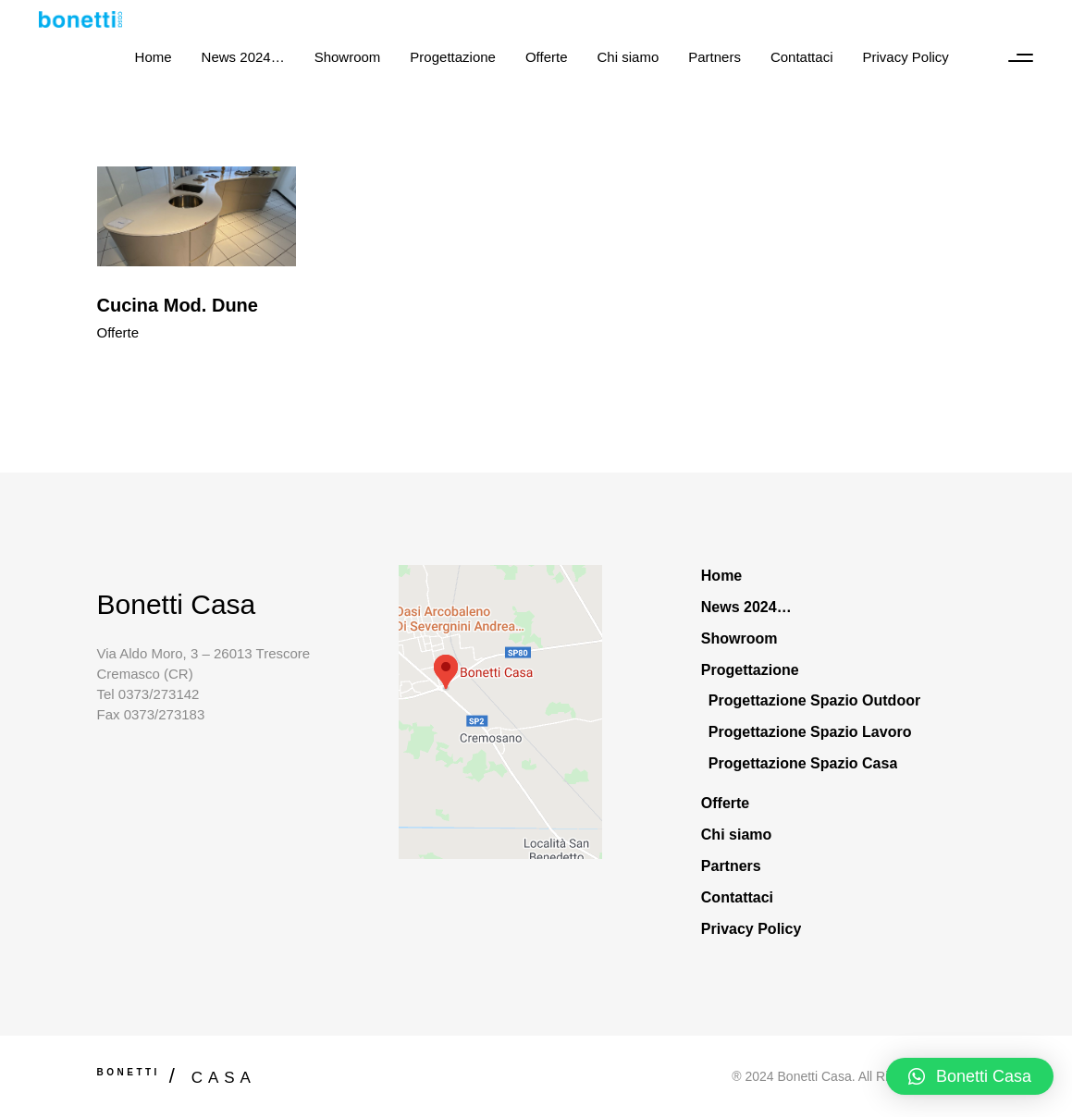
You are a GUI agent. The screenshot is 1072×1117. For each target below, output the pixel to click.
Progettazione (750, 670)
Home (721, 575)
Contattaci (737, 897)
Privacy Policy (751, 929)
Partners (731, 866)
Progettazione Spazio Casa (803, 763)
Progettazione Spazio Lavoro (810, 732)
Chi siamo (736, 834)
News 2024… (746, 607)
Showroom (739, 638)
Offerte (118, 332)
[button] (970, 1076)
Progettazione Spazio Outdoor (814, 700)
